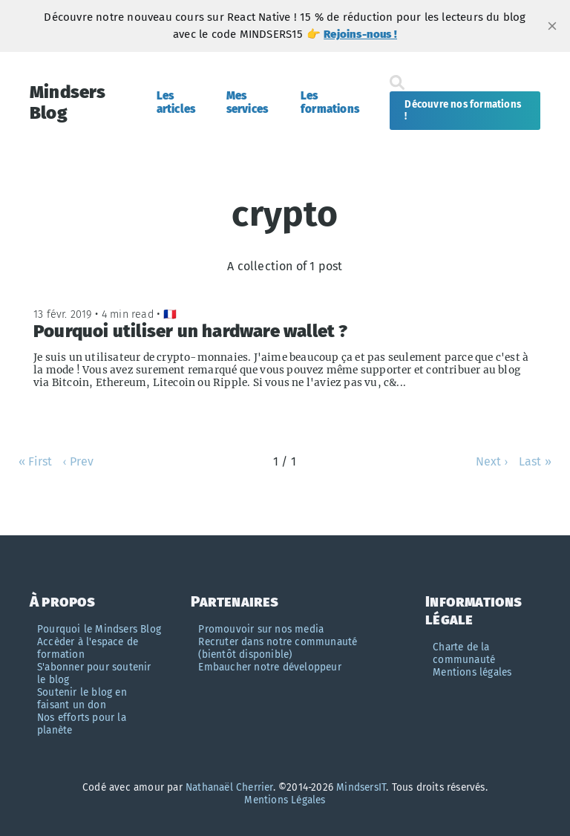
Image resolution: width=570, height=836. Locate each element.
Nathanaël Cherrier (229, 787)
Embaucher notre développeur (269, 667)
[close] (552, 26)
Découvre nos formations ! (462, 111)
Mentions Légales (284, 800)
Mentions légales (472, 672)
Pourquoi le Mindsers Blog (99, 629)
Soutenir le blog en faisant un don (82, 698)
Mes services (247, 102)
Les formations (330, 102)
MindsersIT (361, 787)
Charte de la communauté (464, 653)
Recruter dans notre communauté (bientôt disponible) (277, 648)
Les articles (176, 102)
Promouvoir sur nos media (261, 629)
